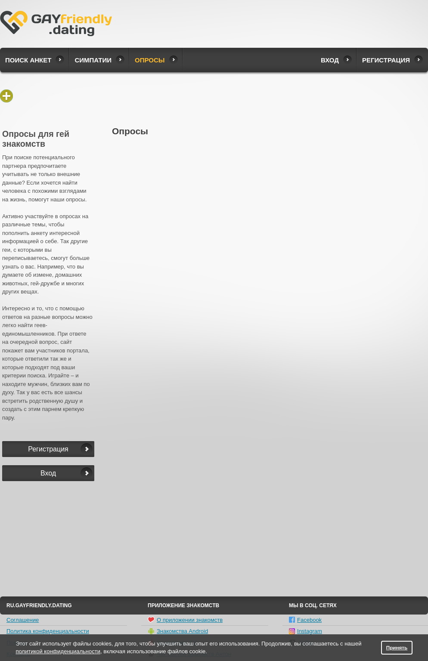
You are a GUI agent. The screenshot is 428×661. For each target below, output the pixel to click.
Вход (330, 60)
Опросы (149, 60)
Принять (397, 647)
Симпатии (93, 60)
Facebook (305, 620)
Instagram (305, 631)
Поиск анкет (28, 60)
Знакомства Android (178, 631)
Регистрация (386, 60)
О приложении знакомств (185, 619)
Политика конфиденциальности (47, 631)
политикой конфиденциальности (58, 651)
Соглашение (22, 620)
